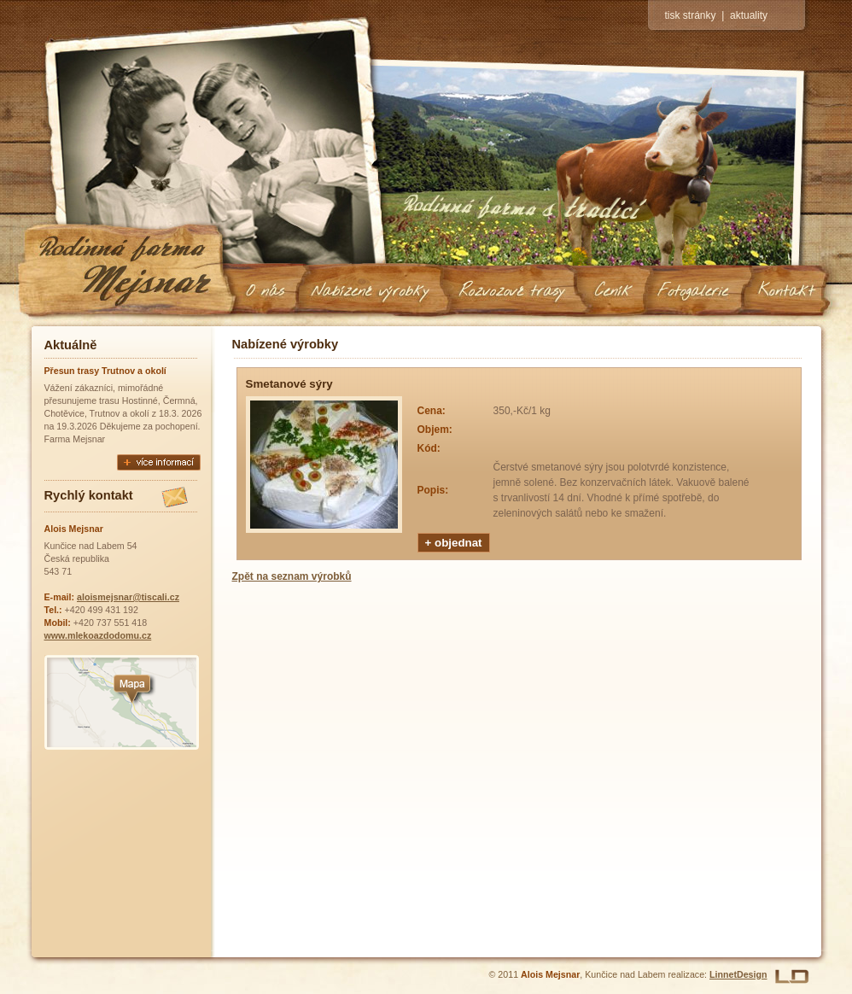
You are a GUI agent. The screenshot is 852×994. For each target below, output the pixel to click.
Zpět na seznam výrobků (292, 576)
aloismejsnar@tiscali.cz (128, 597)
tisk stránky (690, 15)
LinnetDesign (738, 974)
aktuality (748, 15)
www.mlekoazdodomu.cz (98, 635)
